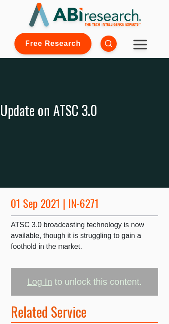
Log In (39, 282)
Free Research (53, 43)
